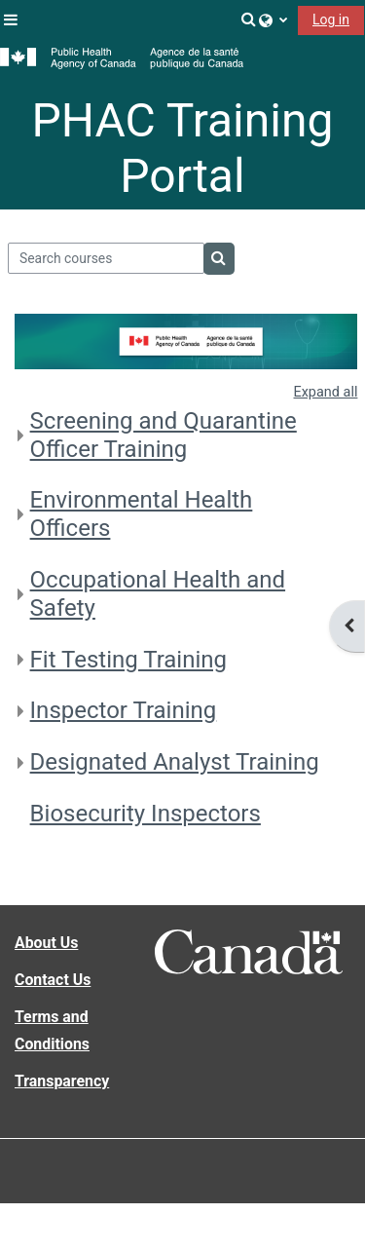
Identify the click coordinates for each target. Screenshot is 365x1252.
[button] (249, 19)
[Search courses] (106, 258)
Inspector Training (123, 710)
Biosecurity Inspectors (145, 813)
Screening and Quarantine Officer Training (163, 435)
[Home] (121, 58)
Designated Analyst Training (174, 762)
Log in (330, 19)
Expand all (326, 392)
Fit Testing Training (128, 659)
